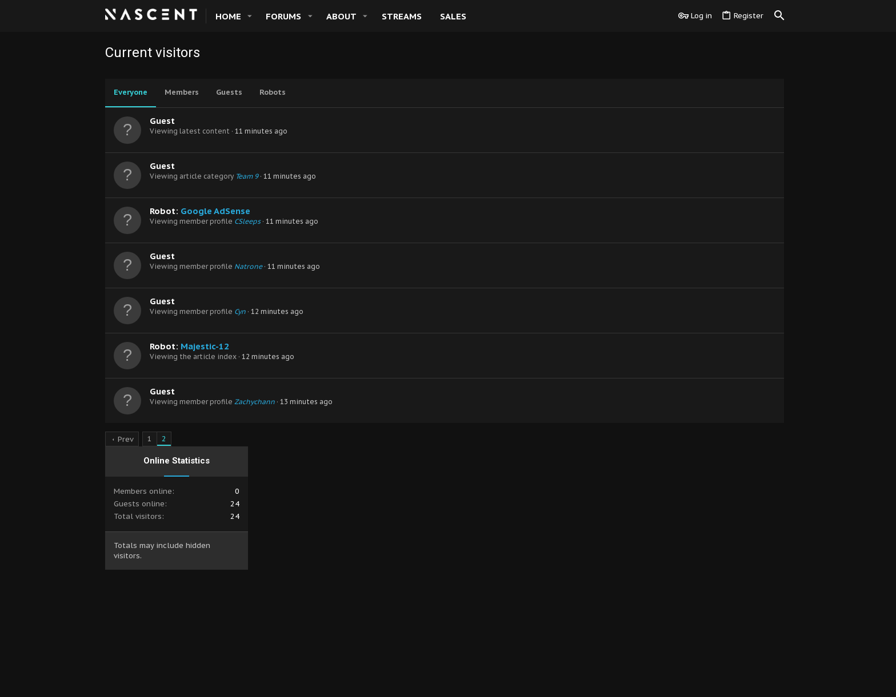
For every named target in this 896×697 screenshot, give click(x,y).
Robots (272, 92)
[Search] (779, 16)
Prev (126, 439)
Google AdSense (215, 211)
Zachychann (254, 401)
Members (182, 92)
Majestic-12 (205, 346)
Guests (229, 92)
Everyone (130, 92)
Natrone (248, 266)
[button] (249, 16)
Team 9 (246, 176)
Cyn (240, 311)
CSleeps (247, 221)
